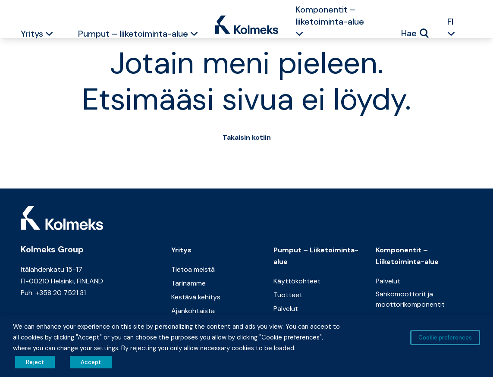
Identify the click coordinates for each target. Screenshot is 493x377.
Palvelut (285, 308)
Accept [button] (91, 362)
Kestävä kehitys (195, 297)
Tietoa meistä (193, 269)
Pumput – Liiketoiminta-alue (315, 255)
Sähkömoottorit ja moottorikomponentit (410, 299)
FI (450, 21)
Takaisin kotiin (247, 137)
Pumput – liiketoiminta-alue (133, 33)
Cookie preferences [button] (445, 337)
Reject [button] (35, 362)
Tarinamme (188, 283)
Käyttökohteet (296, 281)
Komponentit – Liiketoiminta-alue (407, 255)
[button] (49, 35)
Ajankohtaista (193, 310)
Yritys (32, 33)
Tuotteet (287, 294)
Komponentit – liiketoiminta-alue (329, 15)
